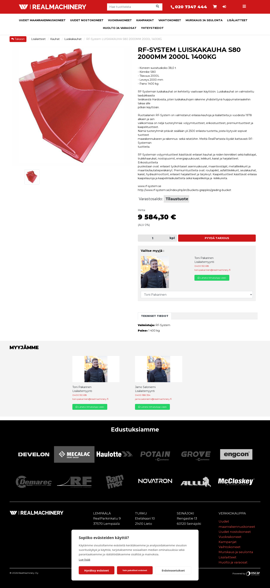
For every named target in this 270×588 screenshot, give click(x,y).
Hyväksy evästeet (96, 570)
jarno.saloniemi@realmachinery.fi (153, 399)
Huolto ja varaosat (119, 28)
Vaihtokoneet (169, 20)
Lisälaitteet (237, 20)
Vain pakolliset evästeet (134, 570)
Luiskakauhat (73, 39)
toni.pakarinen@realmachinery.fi (212, 269)
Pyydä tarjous (217, 238)
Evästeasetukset (173, 570)
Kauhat (55, 39)
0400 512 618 (201, 266)
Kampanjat (145, 20)
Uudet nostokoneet (87, 20)
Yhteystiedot (152, 28)
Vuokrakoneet (120, 20)
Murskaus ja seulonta (204, 20)
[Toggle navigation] (244, 7)
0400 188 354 (142, 395)
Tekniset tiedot (154, 316)
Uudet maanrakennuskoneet (42, 20)
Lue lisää (84, 559)
